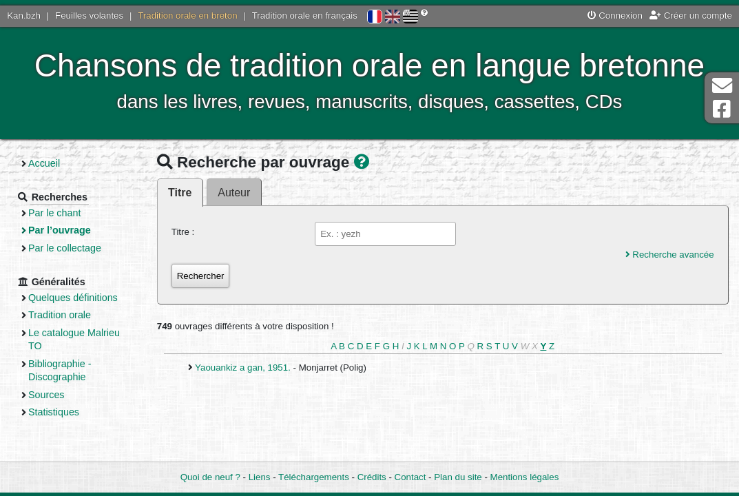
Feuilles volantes (89, 15)
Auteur (234, 192)
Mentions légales (524, 477)
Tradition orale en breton (187, 15)
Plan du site (457, 477)
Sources (46, 394)
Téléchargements (313, 477)
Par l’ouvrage (59, 230)
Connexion (615, 15)
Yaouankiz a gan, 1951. (244, 367)
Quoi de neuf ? (210, 477)
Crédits (371, 477)
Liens (260, 477)
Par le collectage (64, 248)
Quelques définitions (73, 297)
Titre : (183, 232)
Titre (179, 192)
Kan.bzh (24, 15)
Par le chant (54, 212)
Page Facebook (721, 109)
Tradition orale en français (304, 15)
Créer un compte (690, 15)
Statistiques (53, 411)
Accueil (44, 163)
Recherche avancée (669, 254)
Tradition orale (59, 314)
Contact (410, 477)
